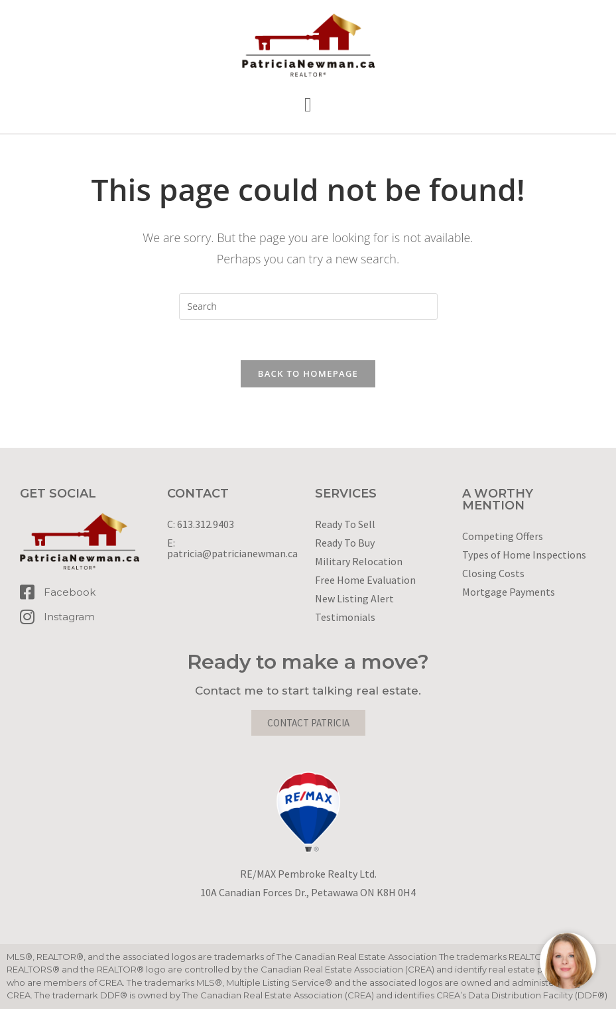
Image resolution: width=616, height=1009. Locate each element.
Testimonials (345, 617)
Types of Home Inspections (524, 554)
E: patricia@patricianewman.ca (232, 548)
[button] (308, 105)
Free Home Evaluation (365, 579)
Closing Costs (493, 573)
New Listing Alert (354, 598)
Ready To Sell (345, 524)
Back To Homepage (308, 373)
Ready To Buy (345, 542)
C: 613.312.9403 (200, 524)
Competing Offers (502, 536)
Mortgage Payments (508, 591)
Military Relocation (358, 561)
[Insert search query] (308, 306)
